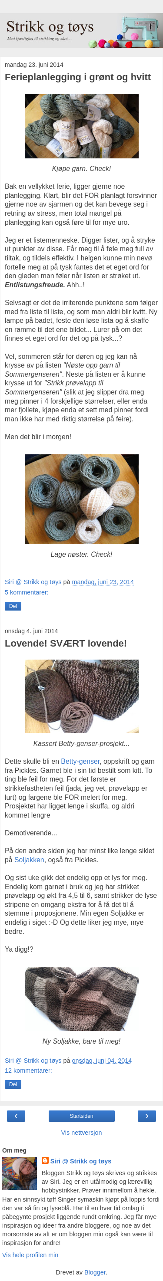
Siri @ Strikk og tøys (80, 1161)
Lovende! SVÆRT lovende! (66, 643)
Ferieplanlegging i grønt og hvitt (78, 77)
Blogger (95, 1272)
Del (13, 606)
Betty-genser (80, 761)
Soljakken (29, 860)
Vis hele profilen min (30, 1254)
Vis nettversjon (81, 1132)
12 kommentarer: (28, 1070)
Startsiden (81, 1116)
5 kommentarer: (27, 592)
